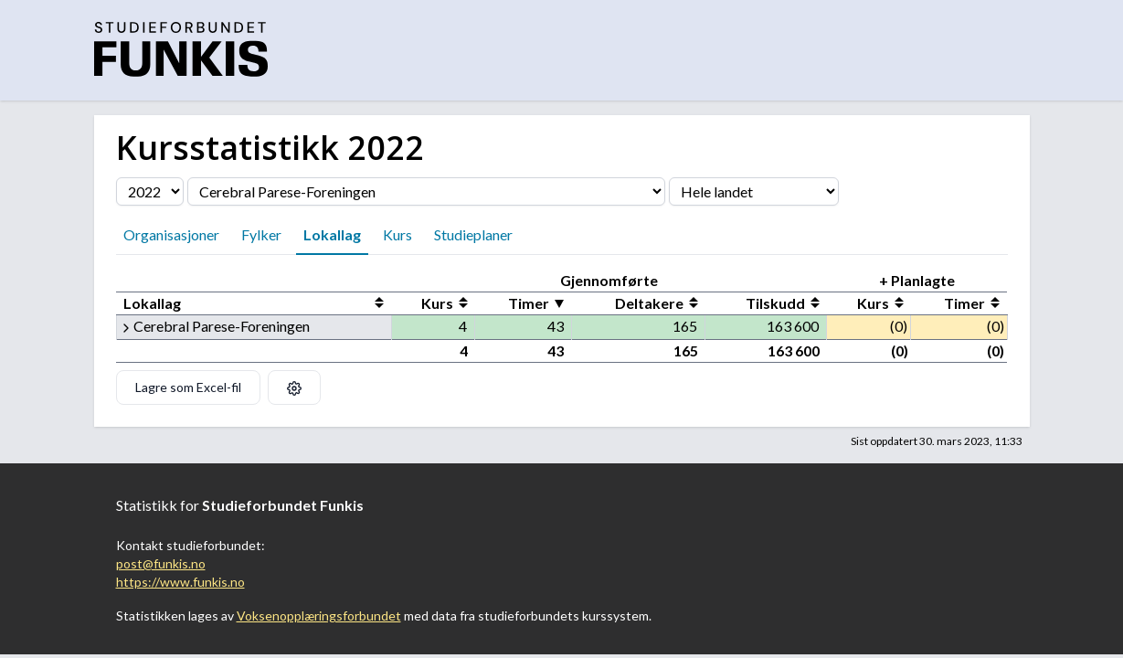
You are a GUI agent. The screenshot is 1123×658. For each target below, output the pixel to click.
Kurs (397, 234)
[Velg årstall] (150, 191)
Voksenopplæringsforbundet (319, 615)
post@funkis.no (161, 563)
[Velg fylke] (754, 191)
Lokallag (332, 234)
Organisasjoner (171, 234)
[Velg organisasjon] (426, 191)
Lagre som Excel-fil (188, 387)
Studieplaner (473, 234)
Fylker (261, 234)
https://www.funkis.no (180, 581)
